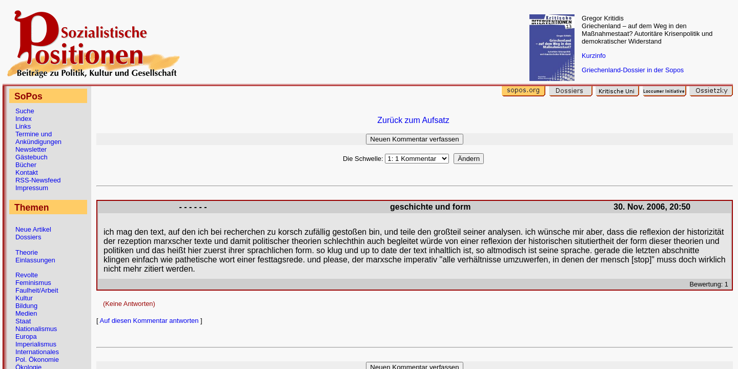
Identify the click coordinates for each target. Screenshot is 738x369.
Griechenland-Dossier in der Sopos (633, 70)
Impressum (31, 188)
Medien (26, 313)
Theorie (26, 252)
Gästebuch (31, 157)
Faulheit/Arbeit (36, 290)
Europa (26, 336)
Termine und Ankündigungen (38, 138)
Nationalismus (36, 329)
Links (23, 126)
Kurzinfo (594, 55)
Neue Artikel (33, 229)
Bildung (26, 306)
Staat (23, 321)
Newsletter (31, 149)
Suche (24, 111)
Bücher (25, 165)
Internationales (37, 352)
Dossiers (28, 237)
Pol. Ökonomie (37, 359)
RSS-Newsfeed (38, 180)
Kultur (24, 298)
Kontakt (26, 172)
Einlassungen (35, 260)
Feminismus (33, 282)
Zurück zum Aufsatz (413, 120)
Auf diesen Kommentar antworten (149, 320)
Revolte (26, 275)
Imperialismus (35, 344)
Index (23, 118)
